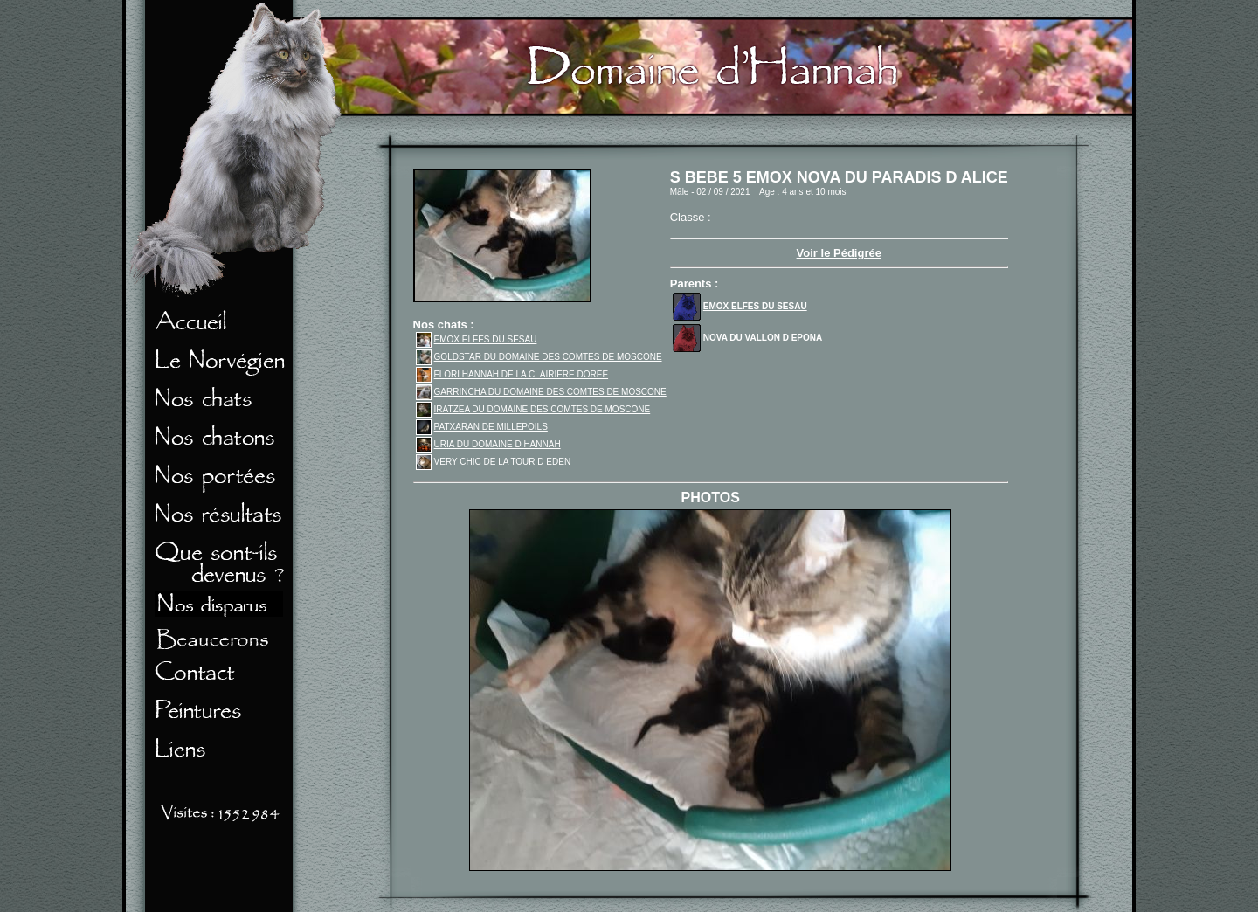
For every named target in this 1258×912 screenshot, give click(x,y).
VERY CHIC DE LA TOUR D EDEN (493, 461)
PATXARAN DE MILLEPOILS (482, 427)
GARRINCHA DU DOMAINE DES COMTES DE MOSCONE (541, 392)
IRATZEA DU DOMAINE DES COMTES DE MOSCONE (533, 409)
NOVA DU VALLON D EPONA (747, 337)
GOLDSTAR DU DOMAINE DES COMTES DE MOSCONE (539, 357)
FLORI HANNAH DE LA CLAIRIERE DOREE (512, 374)
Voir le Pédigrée (839, 252)
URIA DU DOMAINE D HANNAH (488, 444)
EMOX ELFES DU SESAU (476, 339)
